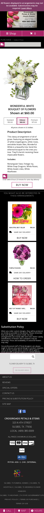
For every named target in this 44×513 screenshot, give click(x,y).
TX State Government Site (32, 495)
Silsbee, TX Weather (9, 495)
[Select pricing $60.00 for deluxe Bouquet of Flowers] (22, 121)
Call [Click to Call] (7, 510)
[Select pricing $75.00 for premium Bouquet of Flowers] (34, 121)
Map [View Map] (22, 510)
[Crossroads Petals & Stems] (22, 27)
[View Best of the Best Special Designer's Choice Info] (22, 295)
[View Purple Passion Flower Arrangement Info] (22, 254)
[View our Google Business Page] (24, 412)
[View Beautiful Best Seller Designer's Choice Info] (22, 214)
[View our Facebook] (20, 412)
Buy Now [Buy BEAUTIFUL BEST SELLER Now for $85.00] (22, 237)
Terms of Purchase (29, 499)
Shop (11, 33)
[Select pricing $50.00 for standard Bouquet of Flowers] (10, 121)
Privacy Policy (11, 499)
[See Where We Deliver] (22, 370)
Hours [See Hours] (36, 510)
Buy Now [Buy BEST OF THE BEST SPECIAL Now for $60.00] (22, 318)
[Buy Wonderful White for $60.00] (22, 185)
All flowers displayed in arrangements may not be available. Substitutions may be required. (22, 6)
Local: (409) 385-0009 (22, 430)
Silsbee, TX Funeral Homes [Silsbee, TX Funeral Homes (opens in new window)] (16, 483)
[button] (22, 457)
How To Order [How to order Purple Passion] (22, 278)
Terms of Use (22, 503)
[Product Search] (22, 356)
